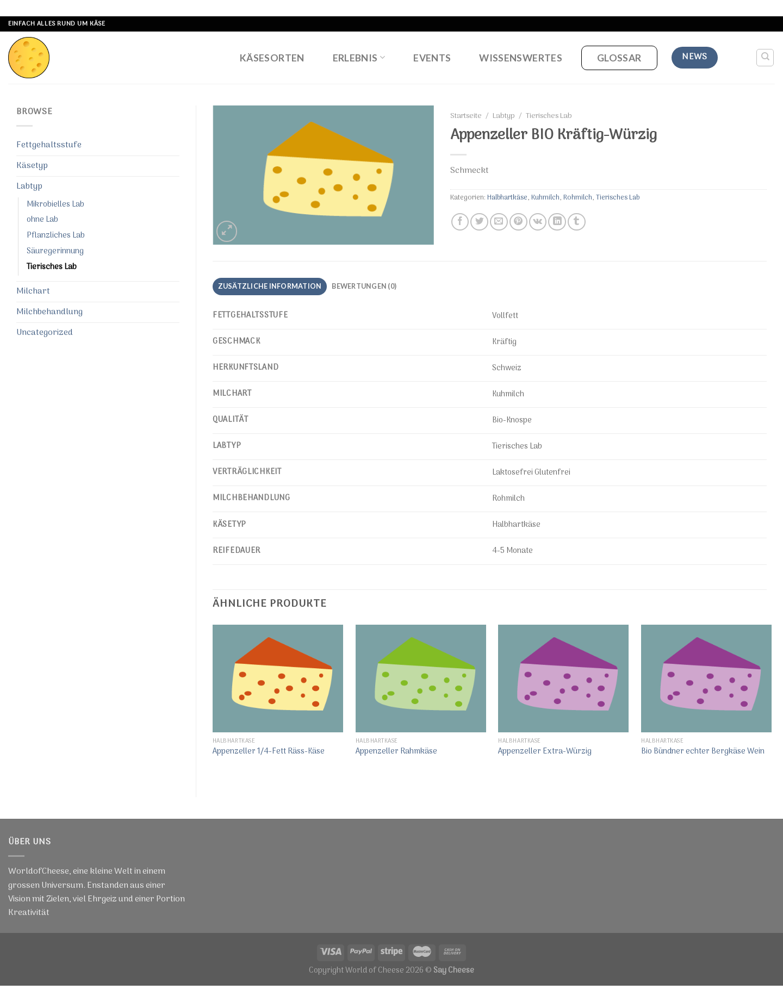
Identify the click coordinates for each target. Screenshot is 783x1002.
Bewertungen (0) (364, 286)
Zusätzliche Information (270, 286)
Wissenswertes (520, 58)
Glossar (619, 58)
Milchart (33, 291)
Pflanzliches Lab (56, 235)
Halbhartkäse (507, 197)
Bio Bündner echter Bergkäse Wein (703, 752)
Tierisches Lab (52, 267)
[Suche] (765, 57)
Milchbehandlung (49, 312)
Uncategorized (44, 333)
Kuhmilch (545, 197)
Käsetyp (32, 166)
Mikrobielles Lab (55, 204)
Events (432, 58)
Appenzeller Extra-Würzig (545, 752)
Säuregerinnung (55, 251)
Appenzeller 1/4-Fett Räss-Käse (269, 752)
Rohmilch (577, 197)
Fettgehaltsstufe (49, 145)
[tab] (270, 286)
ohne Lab (42, 220)
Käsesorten (272, 58)
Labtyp (29, 186)
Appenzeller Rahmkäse (396, 752)
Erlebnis (359, 58)
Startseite (466, 116)
